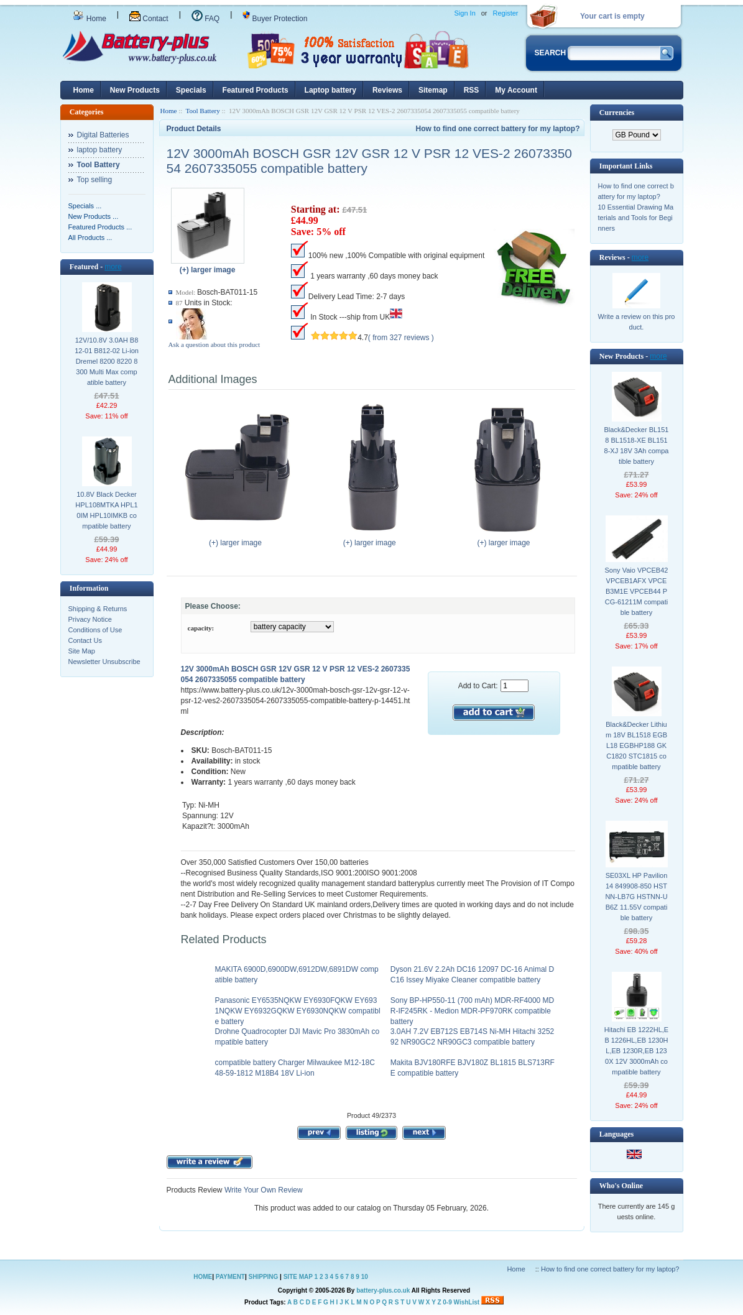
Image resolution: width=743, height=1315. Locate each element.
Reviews (387, 90)
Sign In (465, 13)
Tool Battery (203, 110)
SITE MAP (298, 1276)
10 (364, 1276)
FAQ (205, 18)
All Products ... (90, 237)
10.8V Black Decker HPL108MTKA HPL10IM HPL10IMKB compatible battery (106, 510)
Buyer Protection (274, 18)
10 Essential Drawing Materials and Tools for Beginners (636, 217)
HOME (202, 1276)
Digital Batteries (103, 135)
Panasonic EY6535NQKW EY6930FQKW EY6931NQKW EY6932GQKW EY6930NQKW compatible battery (298, 1011)
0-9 (447, 1302)
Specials (191, 90)
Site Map (81, 651)
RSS (471, 90)
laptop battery (99, 149)
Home (89, 18)
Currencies (616, 112)
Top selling (95, 179)
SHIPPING (264, 1276)
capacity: (201, 628)
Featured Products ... (100, 227)
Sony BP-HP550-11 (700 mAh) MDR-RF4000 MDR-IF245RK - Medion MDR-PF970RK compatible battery (472, 1011)
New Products (135, 90)
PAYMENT (230, 1276)
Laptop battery (330, 90)
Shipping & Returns (97, 608)
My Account (516, 90)
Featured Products (255, 90)
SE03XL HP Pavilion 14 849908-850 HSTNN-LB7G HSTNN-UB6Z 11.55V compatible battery (636, 896)
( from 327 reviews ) (401, 337)
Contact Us (85, 640)
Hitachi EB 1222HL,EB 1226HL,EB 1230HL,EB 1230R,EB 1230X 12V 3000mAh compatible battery (636, 1051)
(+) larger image (238, 539)
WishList (467, 1302)
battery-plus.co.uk (383, 1290)
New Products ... (93, 216)
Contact (148, 18)
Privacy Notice (90, 619)
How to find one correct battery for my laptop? (497, 128)
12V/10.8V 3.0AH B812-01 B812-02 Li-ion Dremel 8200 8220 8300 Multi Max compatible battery (107, 361)
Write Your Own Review (263, 1190)
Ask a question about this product (214, 344)
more (112, 266)
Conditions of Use (95, 630)
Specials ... (85, 206)
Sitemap (433, 90)
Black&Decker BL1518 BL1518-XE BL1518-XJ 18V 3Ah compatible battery (636, 445)
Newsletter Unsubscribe (104, 661)
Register (506, 13)
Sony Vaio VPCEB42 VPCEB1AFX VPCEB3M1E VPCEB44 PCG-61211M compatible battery (636, 591)
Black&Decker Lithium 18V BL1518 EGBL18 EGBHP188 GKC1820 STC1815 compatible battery (636, 745)
